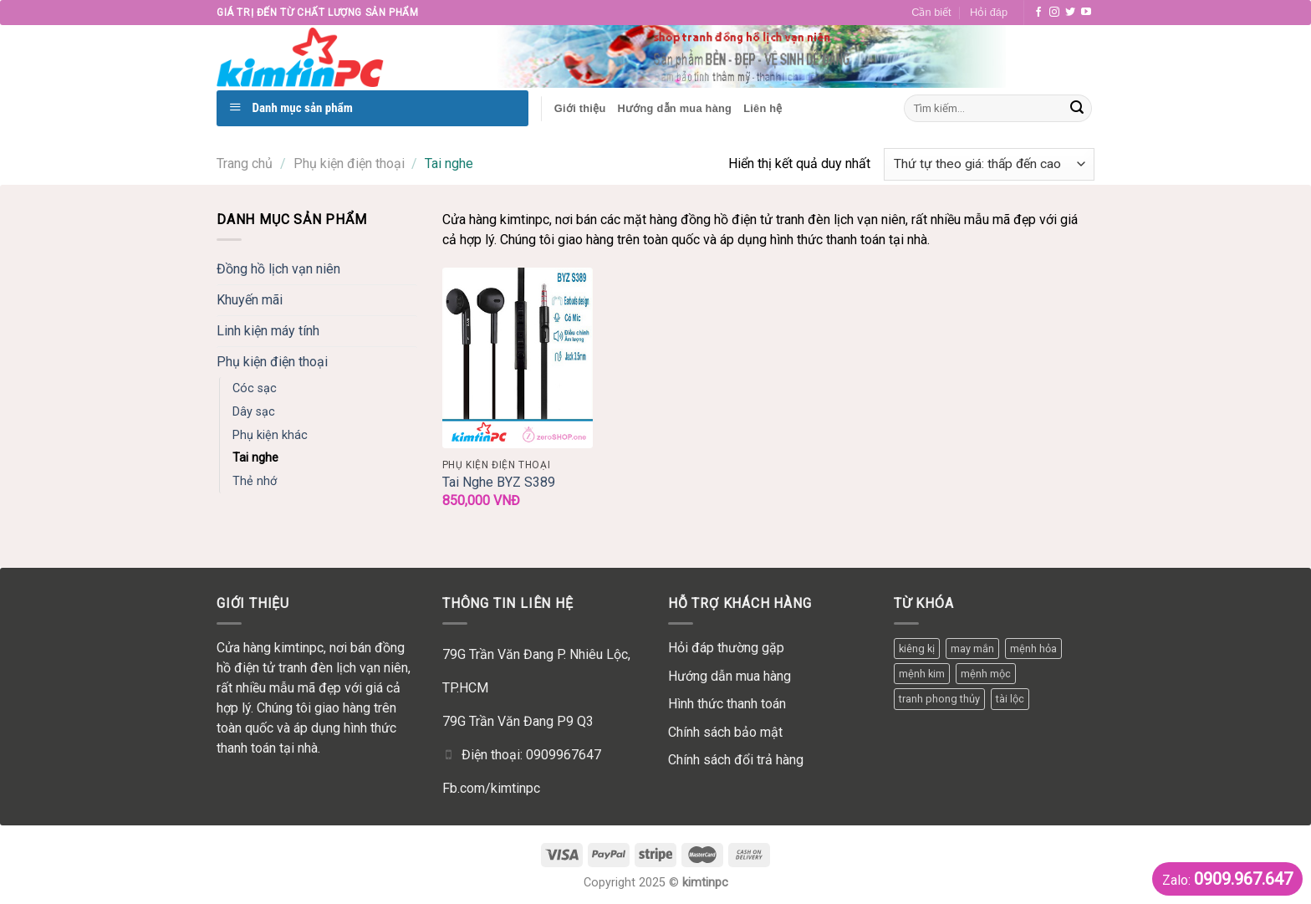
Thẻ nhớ (254, 481)
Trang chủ (245, 163)
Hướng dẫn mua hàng (729, 676)
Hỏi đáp (988, 12)
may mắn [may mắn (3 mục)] (972, 648)
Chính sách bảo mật (725, 732)
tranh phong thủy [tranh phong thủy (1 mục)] (939, 698)
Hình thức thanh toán (727, 704)
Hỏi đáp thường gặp (726, 648)
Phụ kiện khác (270, 435)
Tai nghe (255, 458)
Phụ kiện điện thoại (349, 163)
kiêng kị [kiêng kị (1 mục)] (917, 648)
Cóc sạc (254, 388)
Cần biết (931, 12)
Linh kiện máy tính (268, 331)
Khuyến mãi (250, 300)
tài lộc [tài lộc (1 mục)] (1010, 698)
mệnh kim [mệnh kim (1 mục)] (922, 673)
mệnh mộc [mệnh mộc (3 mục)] (986, 673)
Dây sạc (253, 412)
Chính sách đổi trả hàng (735, 760)
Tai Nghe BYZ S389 (498, 482)
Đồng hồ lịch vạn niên (278, 269)
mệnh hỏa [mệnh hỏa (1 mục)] (1033, 648)
